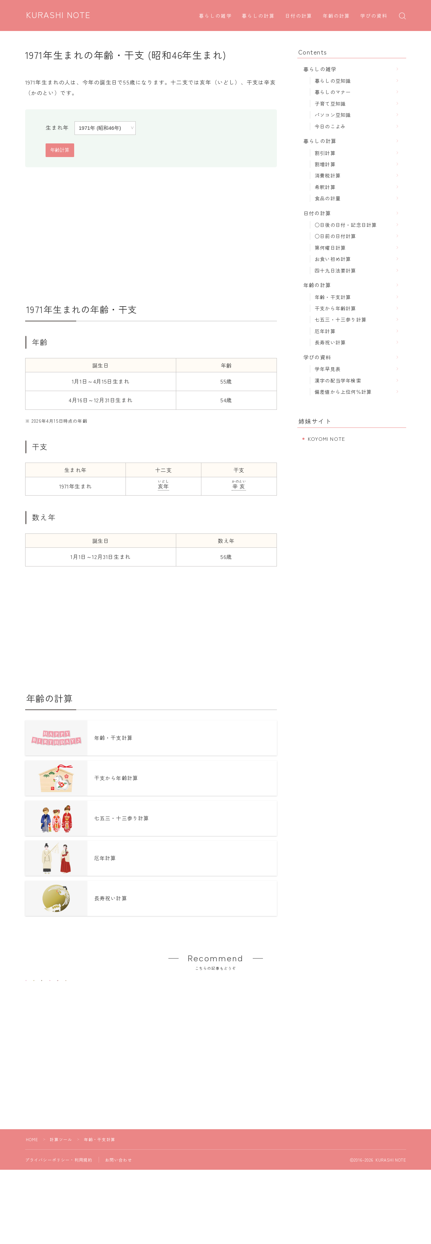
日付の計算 (299, 16)
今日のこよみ (330, 126)
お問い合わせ (118, 1194)
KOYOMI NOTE (326, 438)
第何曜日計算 (330, 247)
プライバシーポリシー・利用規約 (59, 1194)
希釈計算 (325, 186)
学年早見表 (328, 368)
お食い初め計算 (333, 258)
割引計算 (325, 152)
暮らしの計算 (258, 16)
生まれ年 (57, 127)
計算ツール (61, 1174)
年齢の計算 (336, 16)
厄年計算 (325, 331)
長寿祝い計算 (330, 342)
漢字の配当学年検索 (338, 380)
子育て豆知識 (330, 103)
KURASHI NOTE (58, 15)
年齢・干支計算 (333, 296)
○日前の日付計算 (335, 235)
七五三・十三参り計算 (340, 319)
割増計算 (325, 164)
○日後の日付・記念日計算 (346, 224)
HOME (32, 1174)
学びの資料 (374, 16)
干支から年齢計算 (335, 308)
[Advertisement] (151, 235)
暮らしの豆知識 (333, 80)
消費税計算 (328, 175)
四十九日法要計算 (335, 270)
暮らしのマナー (333, 91)
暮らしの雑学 (215, 16)
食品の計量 (328, 198)
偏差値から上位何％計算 (343, 391)
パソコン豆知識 (333, 114)
